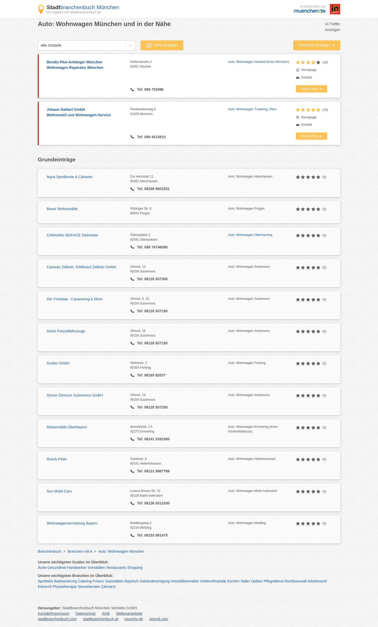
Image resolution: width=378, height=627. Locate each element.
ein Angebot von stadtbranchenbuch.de (74, 12)
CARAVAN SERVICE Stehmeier (72, 235)
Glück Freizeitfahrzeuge (66, 331)
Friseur (98, 581)
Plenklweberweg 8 (179, 111)
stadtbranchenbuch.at (100, 619)
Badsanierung (65, 581)
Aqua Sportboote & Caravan (69, 177)
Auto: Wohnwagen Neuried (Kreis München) (258, 62)
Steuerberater (89, 587)
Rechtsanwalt (296, 581)
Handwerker (77, 567)
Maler (245, 581)
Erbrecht (45, 587)
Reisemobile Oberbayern (67, 427)
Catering (85, 581)
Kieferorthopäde (213, 581)
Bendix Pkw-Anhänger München (86, 65)
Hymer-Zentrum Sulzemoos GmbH (75, 395)
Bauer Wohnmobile (62, 209)
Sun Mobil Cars (59, 491)
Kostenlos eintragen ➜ (316, 45)
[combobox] (40, 45)
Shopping (134, 567)
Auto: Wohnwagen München (121, 551)
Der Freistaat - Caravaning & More (74, 299)
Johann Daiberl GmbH (86, 112)
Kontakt (306, 77)
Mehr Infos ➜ (311, 89)
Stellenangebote (129, 613)
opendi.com (158, 619)
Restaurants (116, 567)
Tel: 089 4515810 (151, 137)
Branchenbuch (49, 551)
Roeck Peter (57, 459)
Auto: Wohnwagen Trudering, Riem (252, 109)
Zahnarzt (108, 587)
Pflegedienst (274, 581)
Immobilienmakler (185, 581)
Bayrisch (132, 581)
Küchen (233, 581)
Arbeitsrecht (317, 581)
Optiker (257, 581)
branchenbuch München (83, 7)
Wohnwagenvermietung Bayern (72, 523)
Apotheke (45, 581)
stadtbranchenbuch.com (57, 619)
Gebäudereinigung (155, 581)
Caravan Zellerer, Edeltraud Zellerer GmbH (81, 267)
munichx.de (133, 619)
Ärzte (42, 567)
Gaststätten (114, 581)
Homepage (309, 70)
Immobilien (96, 567)
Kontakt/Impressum (53, 613)
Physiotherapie (65, 587)
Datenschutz (86, 613)
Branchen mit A (80, 551)
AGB (106, 613)
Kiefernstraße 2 (179, 64)
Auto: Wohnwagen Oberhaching (250, 235)
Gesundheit (56, 567)
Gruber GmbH (58, 363)
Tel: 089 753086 (150, 89)
